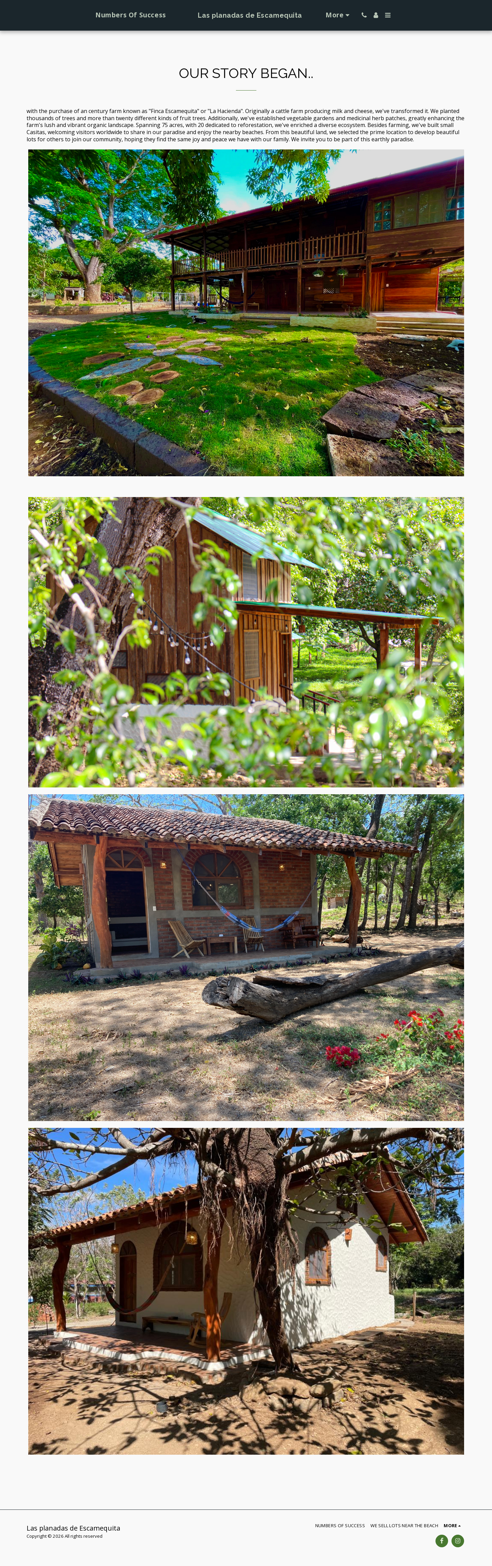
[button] (377, 15)
